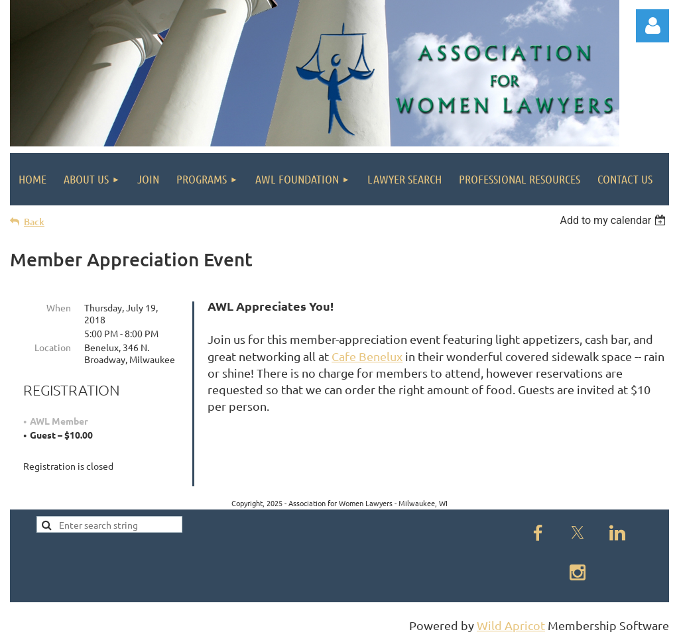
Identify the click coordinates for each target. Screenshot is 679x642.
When (58, 307)
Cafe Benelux (367, 356)
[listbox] (614, 220)
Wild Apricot (511, 625)
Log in (652, 25)
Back (34, 221)
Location (52, 347)
